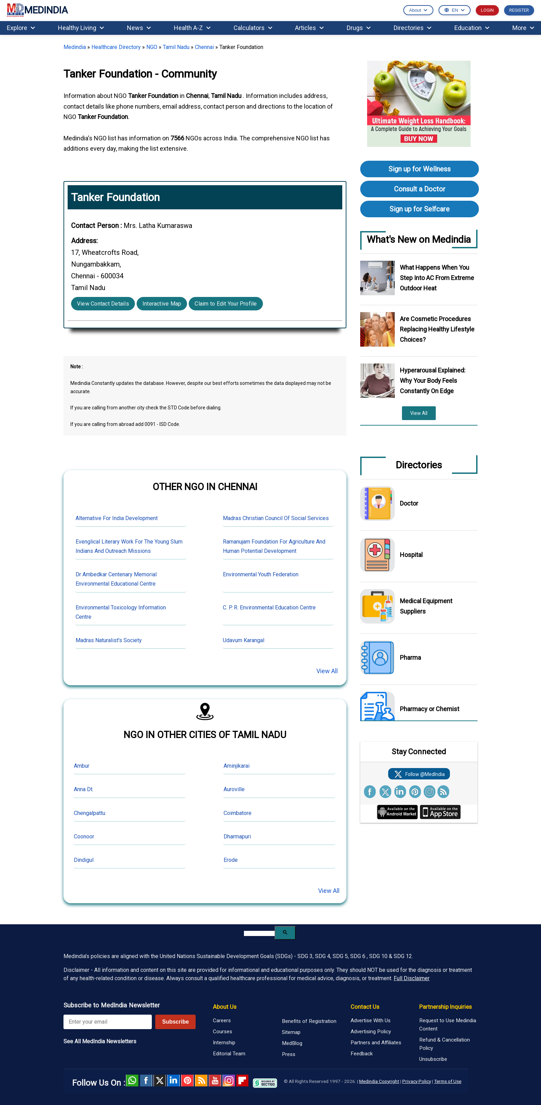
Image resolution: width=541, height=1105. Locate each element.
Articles (309, 27)
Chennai (204, 47)
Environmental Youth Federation (260, 574)
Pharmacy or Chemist (429, 709)
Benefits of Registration (309, 1021)
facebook (146, 1080)
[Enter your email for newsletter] (107, 1022)
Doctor (409, 503)
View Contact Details (103, 303)
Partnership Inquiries (445, 1006)
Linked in (173, 1080)
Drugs (359, 27)
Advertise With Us (371, 1020)
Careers (222, 1020)
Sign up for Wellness (419, 169)
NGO (151, 47)
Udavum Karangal (243, 640)
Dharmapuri (237, 836)
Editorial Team (229, 1054)
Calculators (253, 27)
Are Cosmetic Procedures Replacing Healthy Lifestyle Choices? (437, 329)
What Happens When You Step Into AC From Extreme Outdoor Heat (437, 278)
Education (471, 27)
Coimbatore (238, 813)
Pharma (410, 657)
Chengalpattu (89, 813)
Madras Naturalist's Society (109, 640)
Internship (224, 1042)
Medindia (74, 47)
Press (288, 1054)
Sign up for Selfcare (420, 209)
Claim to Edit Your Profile (226, 303)
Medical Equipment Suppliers (426, 606)
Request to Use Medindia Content (447, 1024)
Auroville (234, 789)
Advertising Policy (371, 1031)
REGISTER (519, 10)
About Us (224, 1006)
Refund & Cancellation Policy (444, 1044)
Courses (222, 1031)
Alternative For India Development (117, 518)
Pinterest (187, 1080)
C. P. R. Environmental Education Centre (269, 607)
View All (327, 671)
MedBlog (292, 1043)
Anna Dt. (84, 789)
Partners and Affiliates (376, 1042)
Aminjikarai (236, 766)
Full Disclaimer (412, 978)
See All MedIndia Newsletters (99, 1041)
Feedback (362, 1054)
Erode (231, 860)
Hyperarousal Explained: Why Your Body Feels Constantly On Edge (432, 381)
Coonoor (84, 836)
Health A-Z (192, 27)
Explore (21, 27)
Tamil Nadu (176, 47)
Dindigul (84, 860)
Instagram (229, 1080)
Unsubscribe (433, 1059)
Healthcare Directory (116, 47)
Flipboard (242, 1080)
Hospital (411, 554)
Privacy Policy (416, 1081)
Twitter (160, 1080)
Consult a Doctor (419, 189)
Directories (412, 27)
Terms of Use (447, 1081)
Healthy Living (81, 27)
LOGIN (487, 10)
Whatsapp (132, 1080)
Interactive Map (161, 303)
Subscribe (175, 1022)
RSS (201, 1080)
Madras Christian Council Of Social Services (276, 518)
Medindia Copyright (379, 1081)
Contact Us (365, 1006)
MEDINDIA (37, 10)
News (139, 27)
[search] (259, 933)
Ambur (81, 766)
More (523, 27)
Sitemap (291, 1032)
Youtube (215, 1080)
